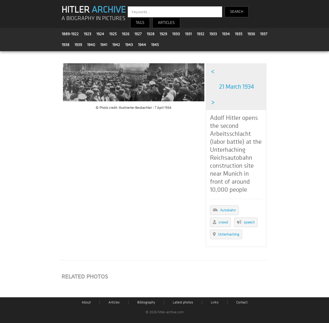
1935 (238, 34)
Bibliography (146, 302)
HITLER (93, 9)
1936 (251, 34)
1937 (263, 34)
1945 (155, 44)
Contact (242, 302)
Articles (114, 302)
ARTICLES (166, 22)
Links (214, 302)
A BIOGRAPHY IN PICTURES (93, 18)
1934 (226, 34)
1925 (113, 34)
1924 (100, 34)
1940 (91, 44)
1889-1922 (70, 34)
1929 (163, 34)
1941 (103, 44)
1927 (138, 34)
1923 (87, 34)
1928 (150, 34)
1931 (188, 34)
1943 (129, 44)
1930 (176, 34)
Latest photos (183, 302)
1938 (65, 44)
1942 (116, 44)
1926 (125, 34)
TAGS (140, 22)
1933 (213, 34)
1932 (200, 34)
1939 (78, 44)
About (86, 302)
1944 (142, 44)
